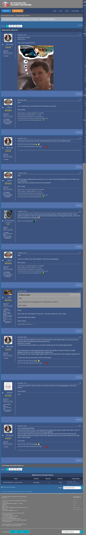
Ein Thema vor (19, 465)
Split (9, 297)
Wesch (9, 107)
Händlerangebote (24, 19)
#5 (80, 211)
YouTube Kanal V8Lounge (27, 144)
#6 (80, 252)
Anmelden (6, 11)
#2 (80, 99)
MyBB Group (23, 524)
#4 (80, 172)
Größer (25, 532)
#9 (80, 383)
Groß (19, 532)
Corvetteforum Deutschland (10, 19)
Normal (12, 532)
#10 (80, 425)
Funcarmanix (9, 221)
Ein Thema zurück (8, 465)
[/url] (19, 144)
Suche (67, 11)
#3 (80, 138)
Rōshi (13, 525)
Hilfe (83, 11)
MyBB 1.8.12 (10, 524)
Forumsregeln (75, 11)
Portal (54, 11)
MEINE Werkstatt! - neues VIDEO (12, 482)
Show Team (76, 507)
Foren (60, 11)
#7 (80, 290)
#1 (80, 34)
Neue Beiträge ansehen (7, 15)
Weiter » (19, 26)
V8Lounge (34, 19)
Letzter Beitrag (70, 483)
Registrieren (17, 11)
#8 (80, 336)
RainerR (9, 392)
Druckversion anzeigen (9, 487)
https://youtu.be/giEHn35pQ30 (26, 43)
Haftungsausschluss (79, 509)
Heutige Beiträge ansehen (23, 15)
